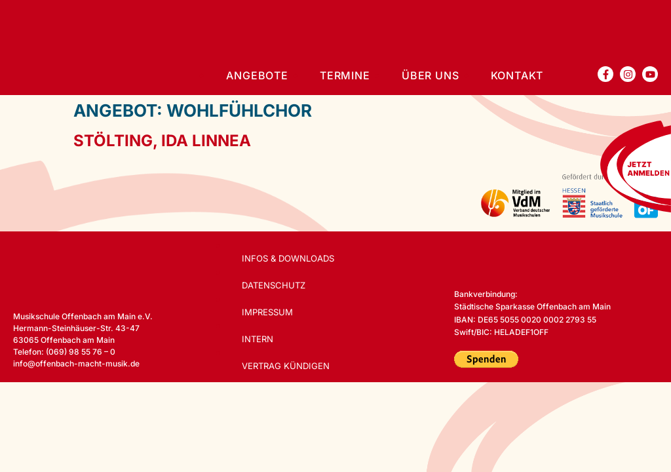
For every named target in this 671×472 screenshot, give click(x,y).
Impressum (269, 312)
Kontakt (517, 75)
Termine (345, 75)
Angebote (257, 75)
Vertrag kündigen (287, 366)
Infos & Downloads (290, 258)
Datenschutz (275, 285)
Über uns (430, 75)
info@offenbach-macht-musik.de (76, 363)
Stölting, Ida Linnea (162, 140)
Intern (259, 339)
